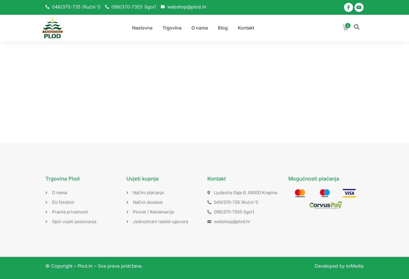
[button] (357, 27)
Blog (223, 28)
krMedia (355, 266)
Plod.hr (85, 266)
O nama (199, 28)
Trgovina (171, 28)
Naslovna (142, 28)
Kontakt (246, 28)
